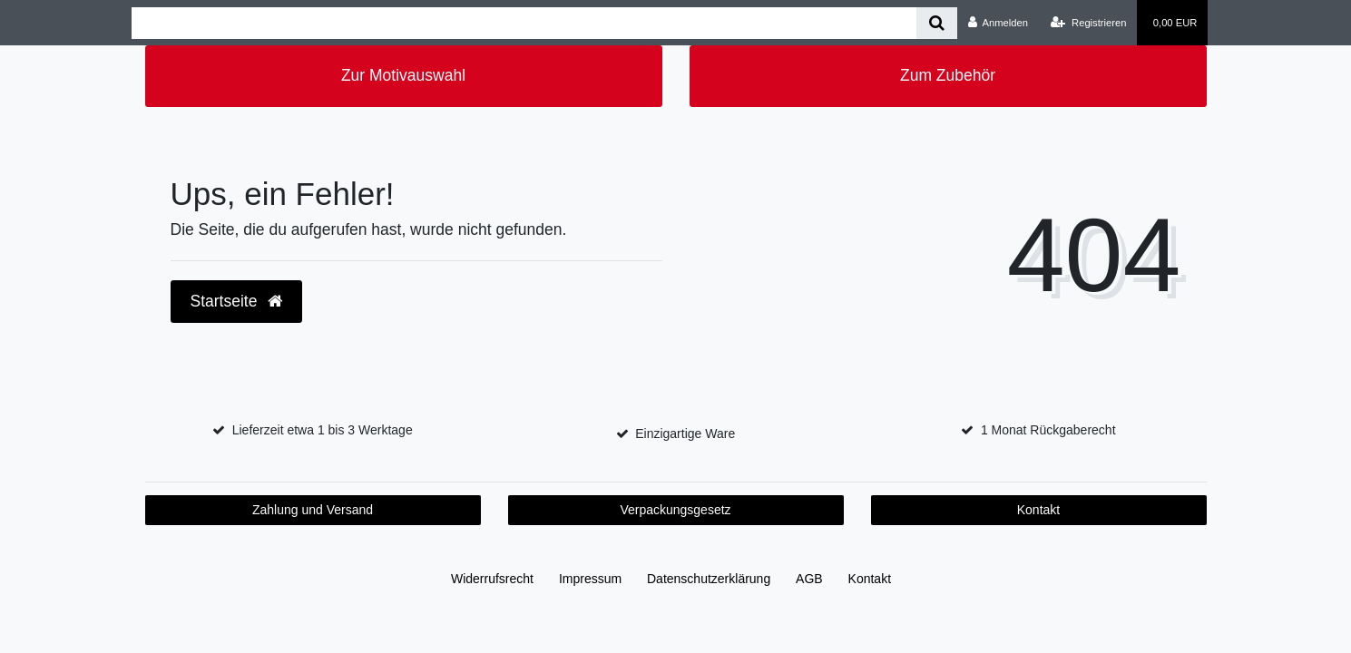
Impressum (590, 578)
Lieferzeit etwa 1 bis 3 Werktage (322, 430)
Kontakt (1038, 509)
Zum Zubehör (947, 75)
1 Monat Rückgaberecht (1048, 430)
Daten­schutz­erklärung (708, 578)
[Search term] (524, 23)
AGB (809, 578)
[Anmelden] (997, 22)
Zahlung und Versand (312, 509)
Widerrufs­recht (492, 578)
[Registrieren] (1088, 22)
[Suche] (936, 23)
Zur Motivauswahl (403, 75)
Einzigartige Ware (685, 433)
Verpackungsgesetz (675, 509)
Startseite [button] (237, 301)
